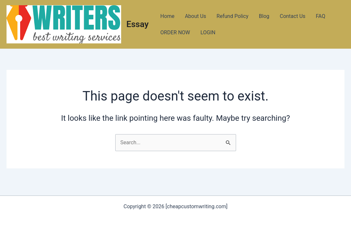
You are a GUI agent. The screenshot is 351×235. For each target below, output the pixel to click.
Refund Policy (232, 16)
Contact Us (293, 16)
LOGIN (207, 32)
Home (167, 16)
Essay (137, 24)
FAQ (320, 16)
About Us (195, 16)
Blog (264, 16)
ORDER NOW (175, 32)
